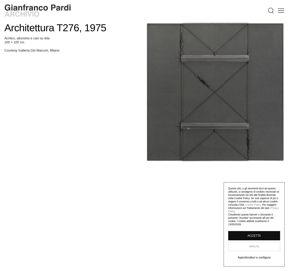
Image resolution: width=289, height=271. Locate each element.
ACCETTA (254, 235)
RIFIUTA (254, 246)
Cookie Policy (253, 204)
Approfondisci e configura (254, 257)
